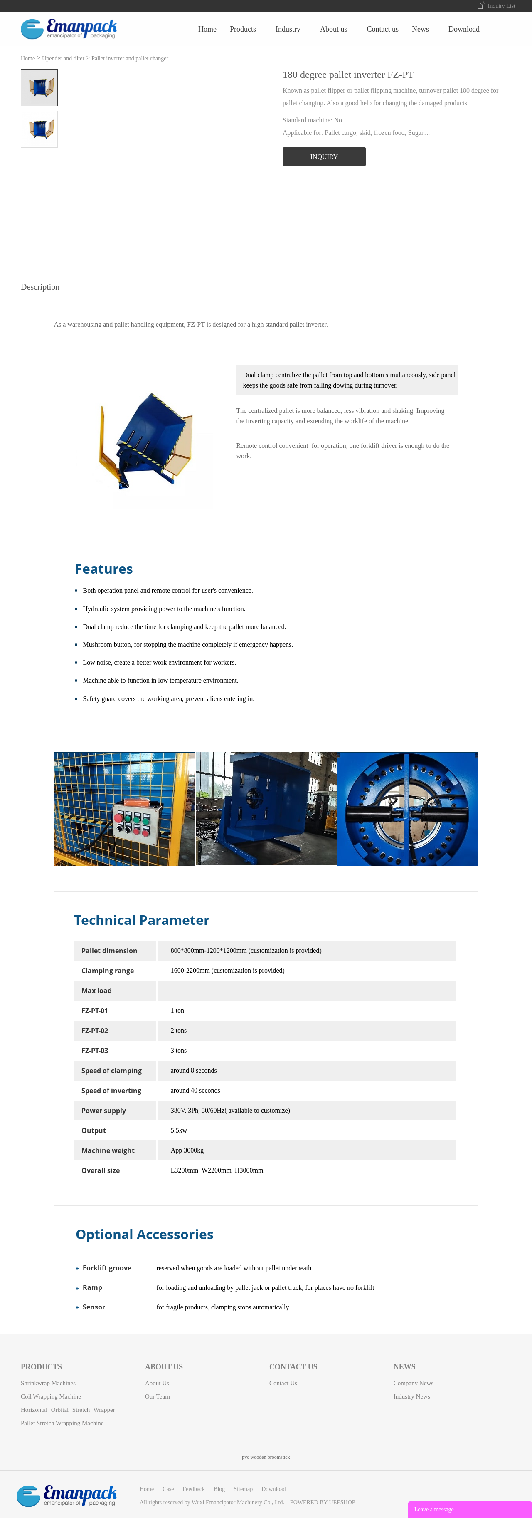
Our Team (157, 1396)
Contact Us (464, 29)
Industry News (412, 1396)
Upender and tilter (63, 58)
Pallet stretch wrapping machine (62, 1423)
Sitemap (243, 1489)
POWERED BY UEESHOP (322, 1502)
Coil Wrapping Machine (51, 1396)
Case (168, 1489)
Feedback (193, 1489)
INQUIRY (324, 156)
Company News (413, 1383)
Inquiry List (502, 6)
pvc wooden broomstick (266, 1457)
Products (324, 29)
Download (273, 1489)
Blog (219, 1489)
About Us (415, 29)
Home (288, 29)
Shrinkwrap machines (48, 1383)
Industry (369, 29)
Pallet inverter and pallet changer (129, 58)
